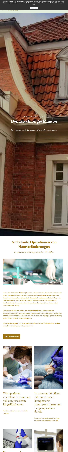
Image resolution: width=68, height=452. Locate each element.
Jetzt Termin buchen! (12, 337)
